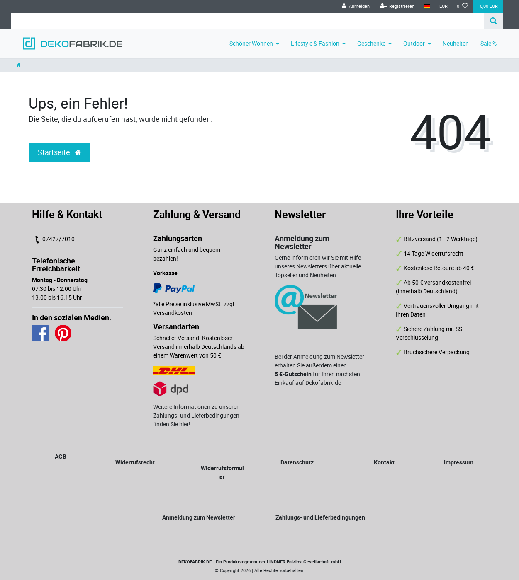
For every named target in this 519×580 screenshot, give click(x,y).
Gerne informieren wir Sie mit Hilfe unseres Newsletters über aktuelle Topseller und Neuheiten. (318, 266)
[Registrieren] (397, 6)
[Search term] (247, 21)
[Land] (427, 6)
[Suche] (493, 21)
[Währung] (443, 6)
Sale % (488, 43)
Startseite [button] (59, 152)
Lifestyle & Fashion (315, 43)
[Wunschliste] (462, 6)
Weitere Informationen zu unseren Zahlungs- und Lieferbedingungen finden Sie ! (196, 415)
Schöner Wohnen (251, 43)
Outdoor (414, 43)
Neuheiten (456, 43)
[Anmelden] (355, 6)
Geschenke (371, 43)
